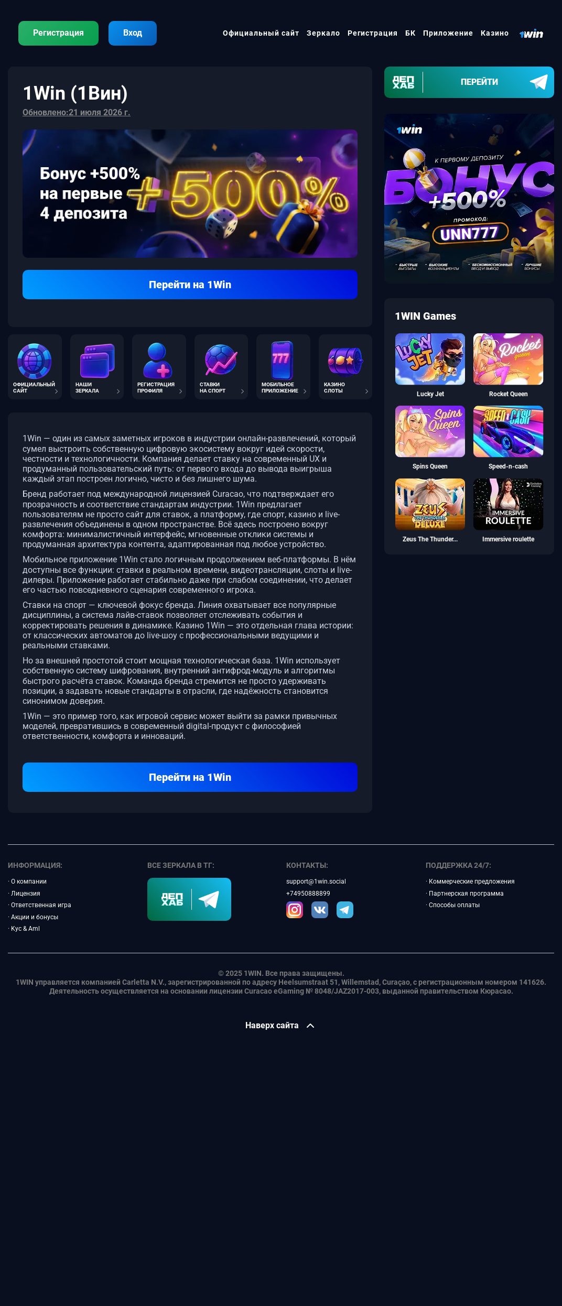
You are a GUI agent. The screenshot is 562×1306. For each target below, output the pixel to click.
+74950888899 (308, 893)
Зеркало (323, 33)
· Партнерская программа (465, 893)
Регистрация (58, 33)
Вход (132, 33)
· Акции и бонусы (33, 917)
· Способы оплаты (453, 905)
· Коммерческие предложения (470, 881)
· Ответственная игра (39, 905)
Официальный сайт (261, 33)
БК (410, 33)
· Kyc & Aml (24, 928)
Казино (495, 33)
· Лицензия (24, 893)
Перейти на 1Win (190, 284)
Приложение (448, 33)
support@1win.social (316, 881)
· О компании (27, 881)
